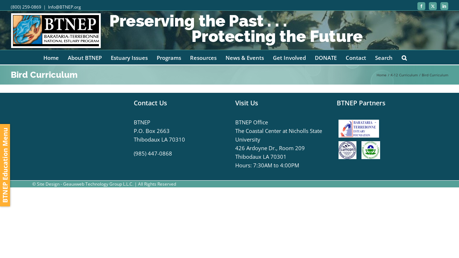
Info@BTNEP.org (64, 7)
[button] (408, 57)
